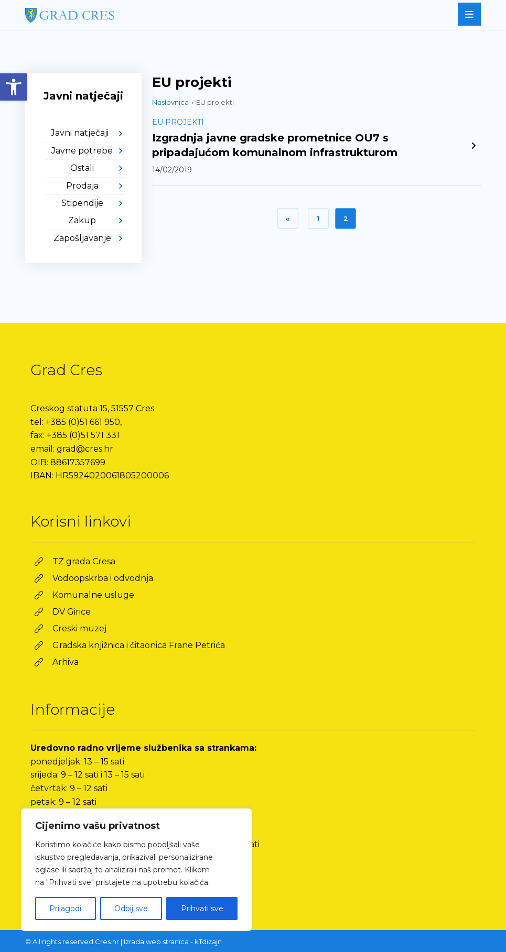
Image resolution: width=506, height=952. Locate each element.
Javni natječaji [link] (80, 133)
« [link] (287, 218)
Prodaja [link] (82, 186)
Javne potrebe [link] (82, 151)
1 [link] (318, 218)
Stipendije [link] (82, 203)
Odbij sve (131, 908)
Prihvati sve (202, 908)
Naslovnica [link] (170, 102)
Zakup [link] (82, 220)
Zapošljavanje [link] (82, 238)
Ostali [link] (82, 168)
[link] (13, 87)
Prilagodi (65, 908)
